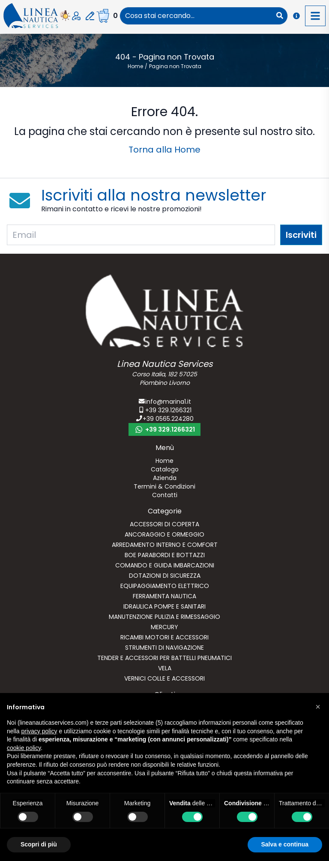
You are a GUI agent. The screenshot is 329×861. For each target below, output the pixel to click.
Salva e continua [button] (284, 844)
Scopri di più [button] (39, 844)
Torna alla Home (164, 150)
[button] (318, 707)
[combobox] (196, 15)
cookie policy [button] (24, 747)
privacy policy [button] (39, 731)
